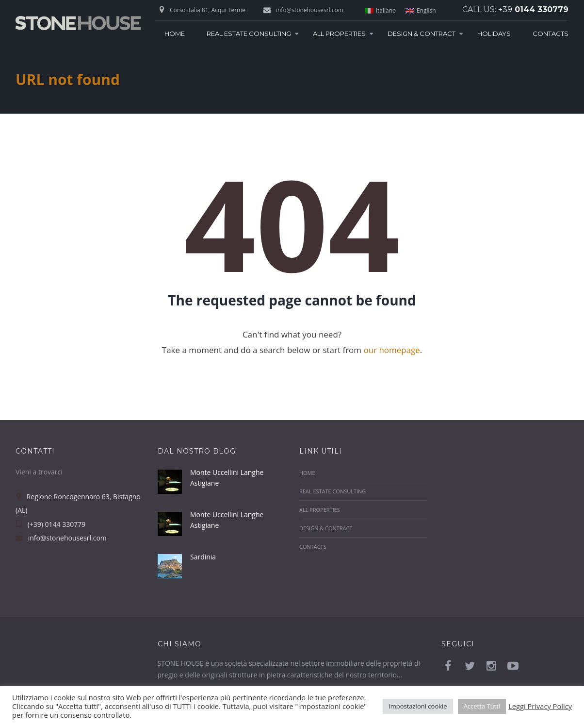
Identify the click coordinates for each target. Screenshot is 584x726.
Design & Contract (421, 33)
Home (174, 33)
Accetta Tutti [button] (482, 706)
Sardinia (203, 554)
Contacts (550, 33)
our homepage (391, 349)
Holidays (494, 33)
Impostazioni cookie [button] (418, 706)
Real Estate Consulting (249, 33)
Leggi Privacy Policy (540, 706)
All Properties (339, 33)
